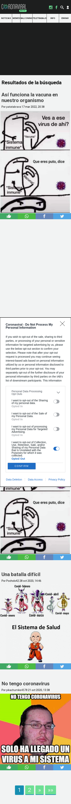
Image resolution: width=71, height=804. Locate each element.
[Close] (63, 324)
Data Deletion (14, 479)
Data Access (35, 479)
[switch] (56, 401)
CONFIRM (22, 466)
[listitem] (35, 392)
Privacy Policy (56, 479)
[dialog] (35, 402)
